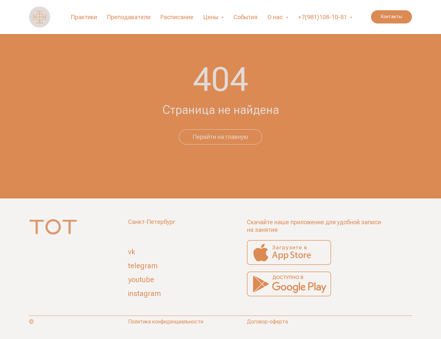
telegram (142, 266)
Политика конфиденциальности (165, 321)
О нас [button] (275, 17)
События (245, 17)
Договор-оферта (267, 321)
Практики (84, 17)
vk (131, 252)
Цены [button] (211, 17)
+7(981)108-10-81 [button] (323, 17)
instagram (144, 293)
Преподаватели (129, 17)
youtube (141, 279)
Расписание (176, 17)
